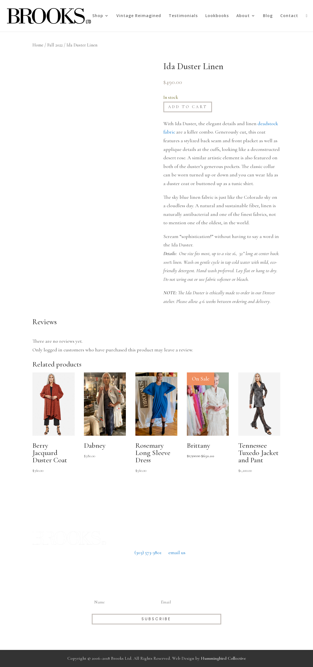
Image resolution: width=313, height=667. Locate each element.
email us (176, 552)
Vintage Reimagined (138, 16)
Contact (289, 16)
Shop (97, 16)
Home (37, 45)
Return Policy (156, 568)
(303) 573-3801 (148, 552)
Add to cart (187, 106)
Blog (268, 16)
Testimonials (183, 16)
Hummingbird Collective (223, 658)
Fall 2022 (55, 45)
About (243, 16)
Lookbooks (217, 16)
